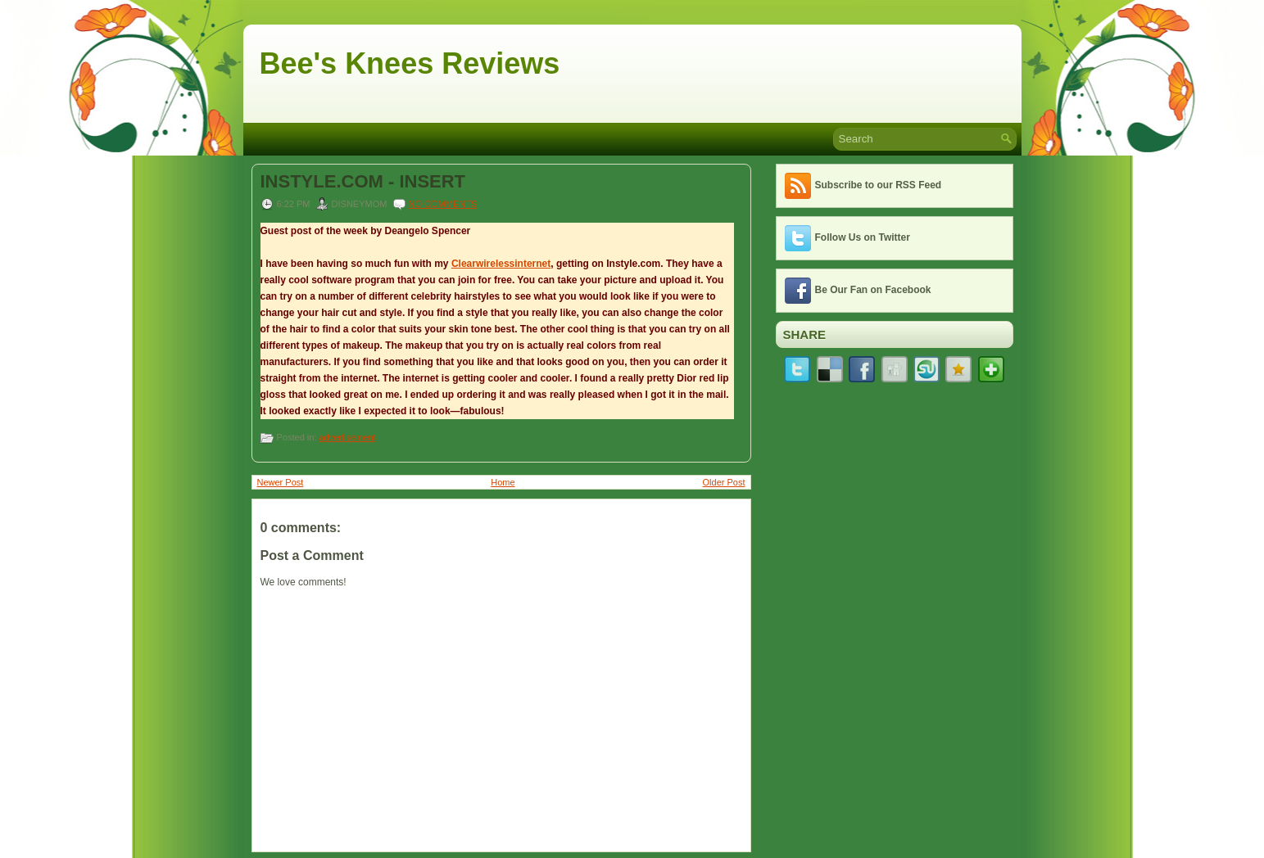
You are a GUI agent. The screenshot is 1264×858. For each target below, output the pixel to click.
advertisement (347, 437)
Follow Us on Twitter (862, 237)
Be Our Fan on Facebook (873, 290)
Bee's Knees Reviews (410, 63)
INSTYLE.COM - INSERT (363, 182)
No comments (443, 204)
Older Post (724, 482)
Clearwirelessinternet (500, 263)
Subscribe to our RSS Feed (878, 185)
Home (502, 482)
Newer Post (280, 482)
